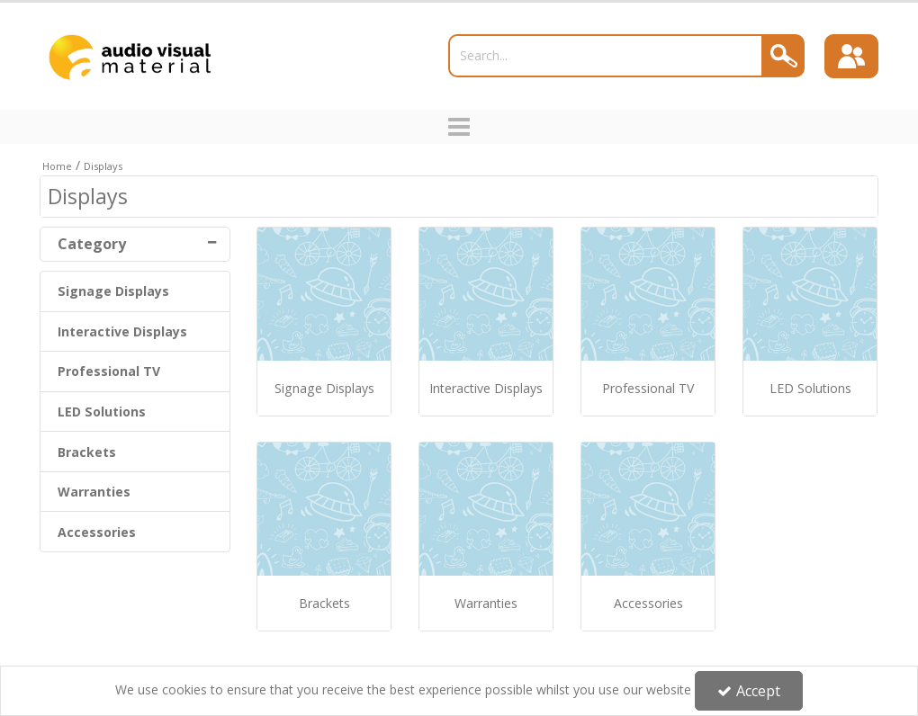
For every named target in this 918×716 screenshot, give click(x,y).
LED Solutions (102, 411)
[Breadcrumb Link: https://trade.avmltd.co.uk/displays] (103, 165)
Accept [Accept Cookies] (748, 691)
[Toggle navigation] (459, 127)
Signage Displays (113, 291)
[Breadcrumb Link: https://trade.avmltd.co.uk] (57, 165)
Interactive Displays (122, 331)
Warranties (94, 491)
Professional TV (109, 371)
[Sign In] (851, 56)
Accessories (97, 532)
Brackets (87, 452)
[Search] (605, 56)
